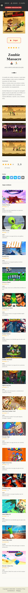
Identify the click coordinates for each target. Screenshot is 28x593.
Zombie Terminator (7, 359)
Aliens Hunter (5, 230)
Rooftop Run (5, 256)
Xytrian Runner (6, 205)
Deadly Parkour (6, 333)
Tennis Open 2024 (7, 540)
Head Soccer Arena (7, 308)
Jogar (14, 40)
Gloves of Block (6, 282)
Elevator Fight (6, 437)
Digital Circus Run (7, 462)
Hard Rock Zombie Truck (8, 411)
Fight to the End (6, 385)
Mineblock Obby (6, 488)
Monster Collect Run (7, 566)
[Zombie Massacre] (14, 22)
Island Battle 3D (6, 514)
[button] (2, 5)
